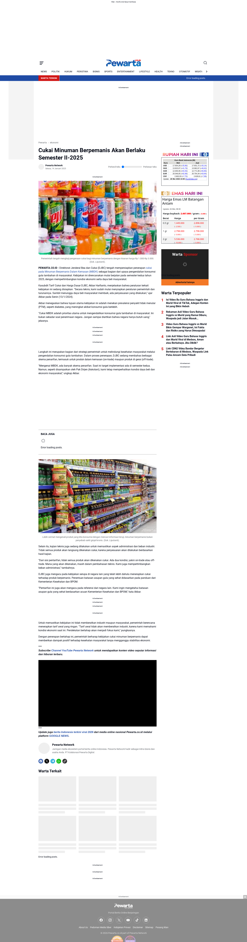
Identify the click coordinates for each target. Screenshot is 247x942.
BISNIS (96, 71)
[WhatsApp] (58, 761)
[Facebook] (40, 761)
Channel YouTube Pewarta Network (72, 650)
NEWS (44, 71)
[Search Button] (205, 63)
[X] (46, 761)
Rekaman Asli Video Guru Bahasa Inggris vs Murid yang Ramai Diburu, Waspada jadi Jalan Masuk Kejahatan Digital (186, 315)
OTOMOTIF (184, 71)
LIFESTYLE (144, 71)
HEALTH (159, 71)
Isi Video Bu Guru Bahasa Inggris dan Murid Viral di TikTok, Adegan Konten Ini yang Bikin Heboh (187, 303)
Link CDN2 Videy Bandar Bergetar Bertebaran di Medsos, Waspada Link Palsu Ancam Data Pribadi (187, 352)
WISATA (198, 71)
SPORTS (108, 71)
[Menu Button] (41, 63)
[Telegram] (52, 761)
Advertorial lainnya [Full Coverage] (185, 282)
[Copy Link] (64, 761)
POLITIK (56, 71)
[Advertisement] (21, 112)
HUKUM (68, 71)
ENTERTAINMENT (125, 71)
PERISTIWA (82, 71)
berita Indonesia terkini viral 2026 (73, 732)
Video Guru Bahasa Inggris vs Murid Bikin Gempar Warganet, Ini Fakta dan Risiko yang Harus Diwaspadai (186, 327)
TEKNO (170, 71)
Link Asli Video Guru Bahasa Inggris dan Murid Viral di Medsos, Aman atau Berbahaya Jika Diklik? (186, 339)
